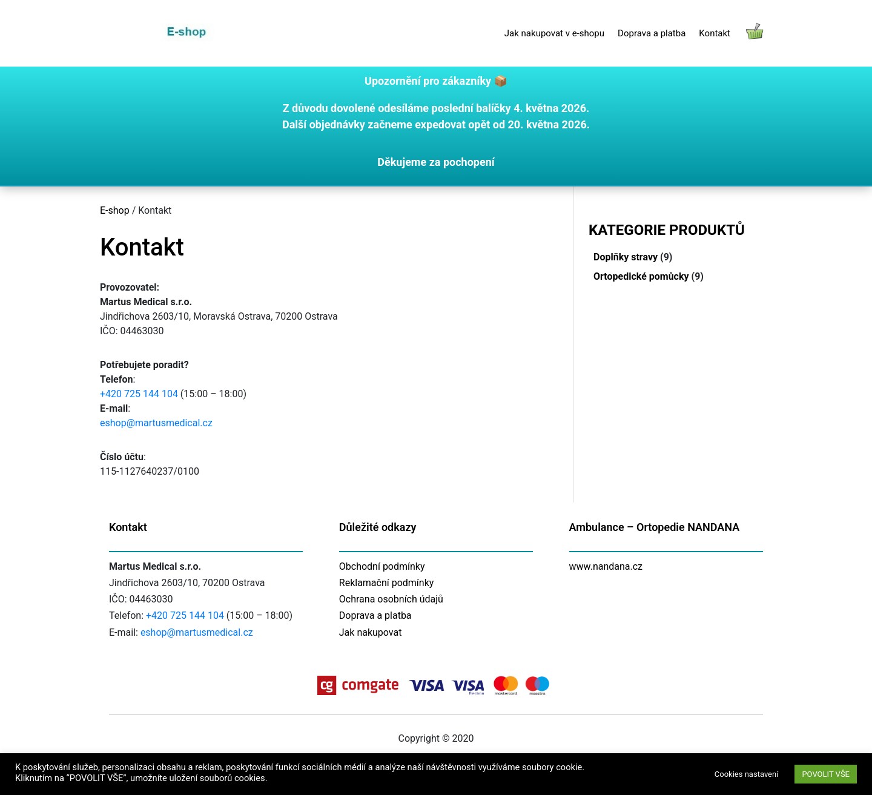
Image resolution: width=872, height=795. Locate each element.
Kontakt (714, 33)
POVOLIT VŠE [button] (826, 774)
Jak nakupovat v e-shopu (554, 33)
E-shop (115, 210)
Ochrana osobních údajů (391, 599)
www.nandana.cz (606, 566)
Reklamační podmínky (386, 583)
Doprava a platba (651, 33)
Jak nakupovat (370, 632)
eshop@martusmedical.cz (156, 423)
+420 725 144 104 (139, 394)
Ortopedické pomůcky (641, 276)
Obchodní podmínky (382, 566)
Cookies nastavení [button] (747, 774)
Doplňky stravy (625, 257)
